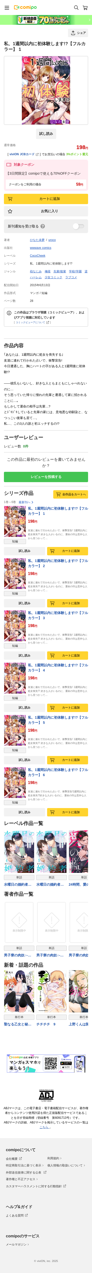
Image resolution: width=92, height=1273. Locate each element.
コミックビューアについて (32, 322)
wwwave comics (40, 248)
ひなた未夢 (37, 240)
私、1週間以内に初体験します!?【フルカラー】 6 (58, 772)
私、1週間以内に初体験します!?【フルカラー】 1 (58, 511)
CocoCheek (37, 255)
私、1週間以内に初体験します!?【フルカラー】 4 (58, 667)
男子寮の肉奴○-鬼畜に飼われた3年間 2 (51, 955)
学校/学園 (75, 271)
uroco (52, 240)
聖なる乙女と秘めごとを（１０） (17, 1024)
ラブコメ (71, 277)
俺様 (48, 271)
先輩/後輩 (59, 271)
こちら (44, 1127)
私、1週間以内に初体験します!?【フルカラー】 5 (58, 720)
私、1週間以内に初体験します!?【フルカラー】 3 (58, 615)
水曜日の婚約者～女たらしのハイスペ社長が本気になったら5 (50, 884)
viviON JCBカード (24, 154)
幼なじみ (36, 271)
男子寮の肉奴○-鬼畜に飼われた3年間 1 (18, 955)
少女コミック (53, 277)
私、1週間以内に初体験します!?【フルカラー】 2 (58, 563)
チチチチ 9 (45, 1024)
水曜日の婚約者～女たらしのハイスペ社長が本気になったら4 (17, 884)
